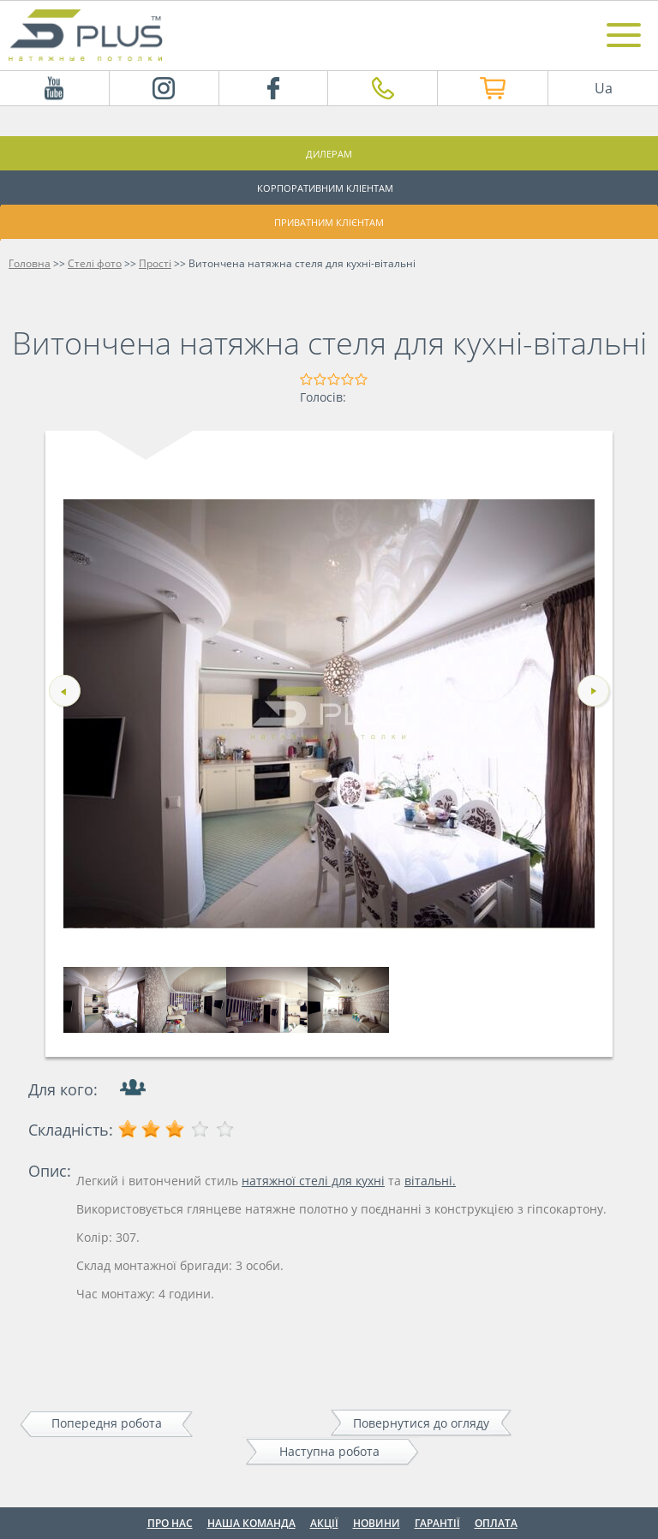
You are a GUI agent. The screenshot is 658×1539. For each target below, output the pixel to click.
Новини (376, 1523)
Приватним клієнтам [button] (329, 222)
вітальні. (430, 1180)
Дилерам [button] (329, 153)
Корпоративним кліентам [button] (325, 188)
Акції (324, 1523)
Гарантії (437, 1523)
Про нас (170, 1523)
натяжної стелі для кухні (313, 1180)
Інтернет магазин (468, 88)
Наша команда (251, 1523)
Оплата (496, 1523)
